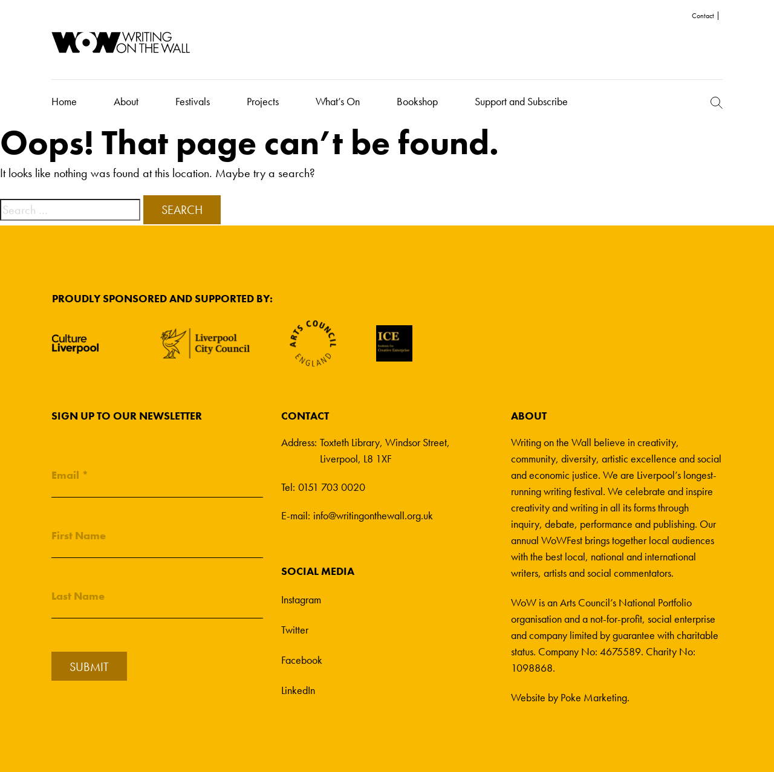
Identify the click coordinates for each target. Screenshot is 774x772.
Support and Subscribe (521, 101)
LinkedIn (298, 690)
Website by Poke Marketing (569, 697)
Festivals (192, 101)
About (126, 101)
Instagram (301, 599)
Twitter (294, 630)
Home (64, 101)
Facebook (301, 660)
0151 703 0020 (331, 487)
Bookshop (417, 101)
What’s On (338, 101)
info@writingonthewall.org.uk (373, 515)
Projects (263, 101)
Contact (703, 16)
